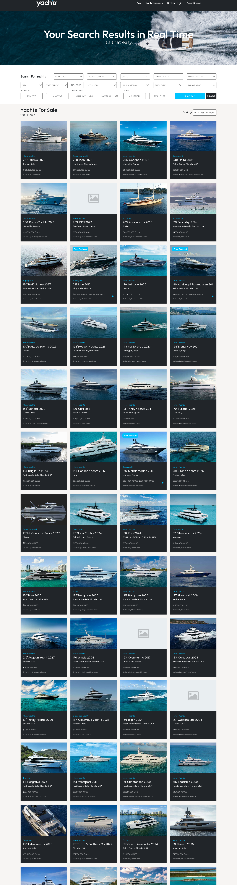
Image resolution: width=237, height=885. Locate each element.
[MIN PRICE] (83, 96)
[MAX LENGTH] (160, 96)
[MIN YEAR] (32, 96)
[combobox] (68, 76)
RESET (211, 95)
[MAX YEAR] (57, 96)
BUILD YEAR (25, 91)
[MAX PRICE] (109, 96)
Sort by (187, 112)
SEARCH (190, 95)
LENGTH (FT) (128, 91)
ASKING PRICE (77, 91)
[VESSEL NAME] (168, 76)
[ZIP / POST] (76, 85)
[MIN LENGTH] (134, 96)
